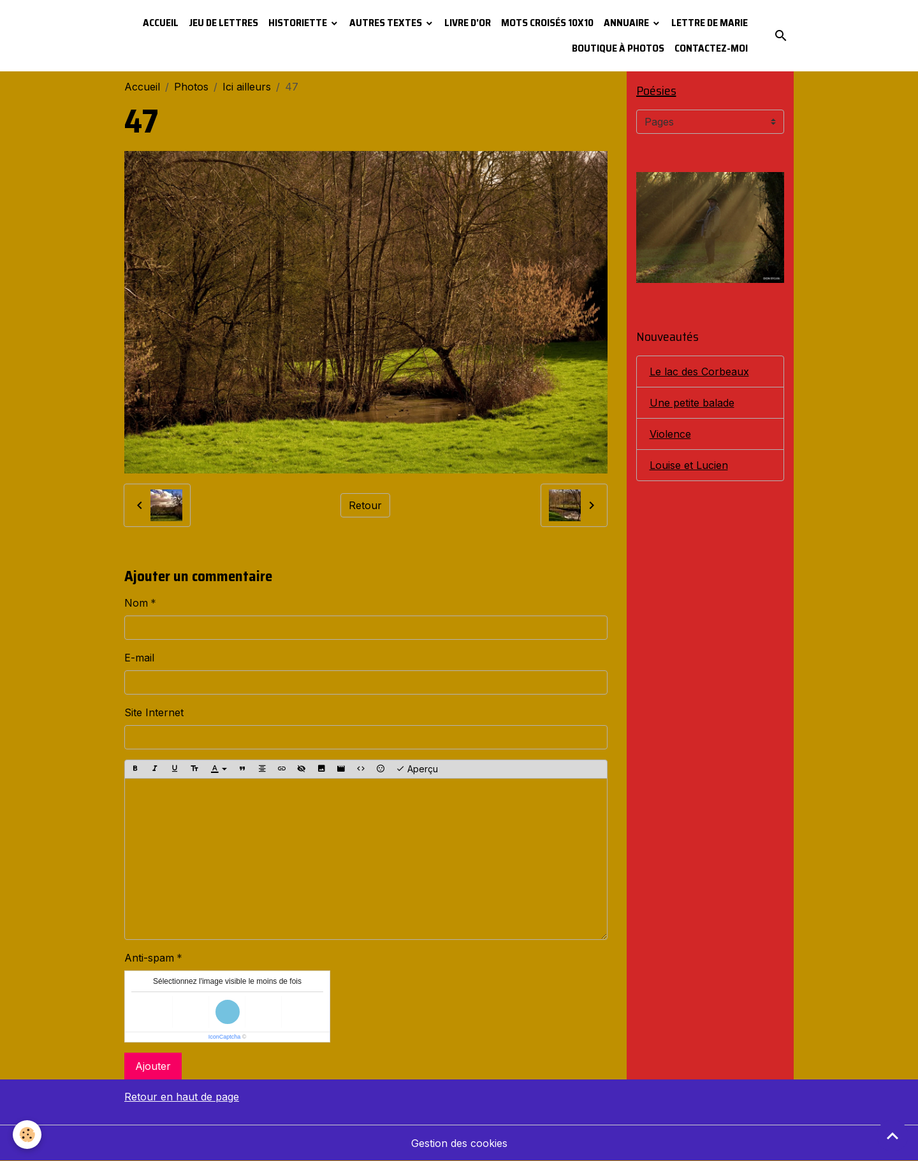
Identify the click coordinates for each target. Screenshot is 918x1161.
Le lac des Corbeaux (699, 371)
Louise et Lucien (689, 465)
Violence (670, 434)
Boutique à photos (618, 48)
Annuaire (627, 23)
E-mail (139, 657)
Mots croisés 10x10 (547, 23)
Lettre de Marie (709, 23)
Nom (136, 602)
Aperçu (417, 769)
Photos (191, 86)
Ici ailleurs (246, 86)
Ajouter (153, 1066)
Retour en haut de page (181, 1096)
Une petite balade (692, 402)
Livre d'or (467, 23)
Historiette (298, 23)
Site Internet (154, 712)
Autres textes (386, 23)
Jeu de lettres (223, 23)
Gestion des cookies (459, 1143)
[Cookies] (27, 1134)
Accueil (160, 23)
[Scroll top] (892, 1135)
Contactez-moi (711, 48)
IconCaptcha (224, 1037)
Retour (365, 505)
